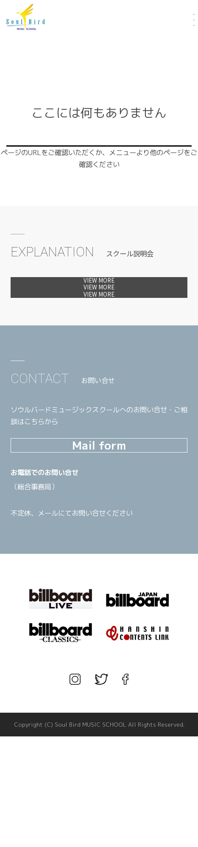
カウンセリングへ (99, 347)
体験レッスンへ (99, 288)
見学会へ (99, 317)
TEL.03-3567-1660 (68, 611)
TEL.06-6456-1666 (68, 597)
